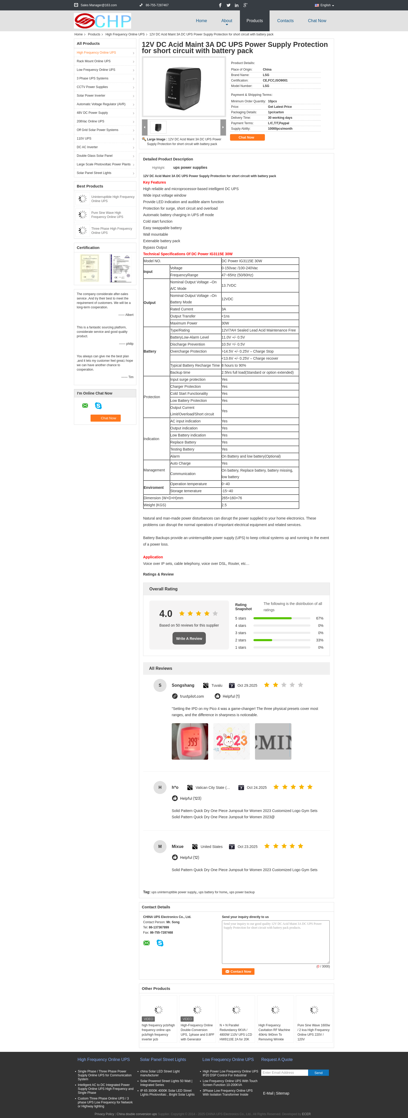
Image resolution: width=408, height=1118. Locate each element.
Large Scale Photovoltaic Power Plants (104, 164)
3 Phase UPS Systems (92, 78)
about (226, 20)
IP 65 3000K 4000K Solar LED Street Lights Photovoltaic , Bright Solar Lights (167, 1092)
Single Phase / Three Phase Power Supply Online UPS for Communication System (105, 1075)
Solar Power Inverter (91, 95)
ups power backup (241, 892)
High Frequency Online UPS (125, 34)
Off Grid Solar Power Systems (97, 130)
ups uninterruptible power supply (173, 892)
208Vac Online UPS (90, 121)
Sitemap (282, 1093)
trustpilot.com (192, 696)
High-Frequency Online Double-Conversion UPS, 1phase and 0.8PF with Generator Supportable (197, 1034)
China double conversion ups (137, 1114)
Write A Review (189, 638)
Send (318, 1073)
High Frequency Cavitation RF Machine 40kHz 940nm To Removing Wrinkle (274, 1032)
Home (201, 20)
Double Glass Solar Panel (94, 156)
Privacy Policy (104, 1114)
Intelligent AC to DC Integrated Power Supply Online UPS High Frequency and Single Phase (105, 1089)
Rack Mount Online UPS (94, 61)
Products (254, 20)
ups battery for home (213, 892)
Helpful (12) (189, 857)
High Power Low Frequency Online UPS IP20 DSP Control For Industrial (230, 1073)
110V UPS (84, 138)
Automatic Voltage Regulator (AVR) (101, 104)
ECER (306, 1114)
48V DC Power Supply (92, 113)
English (327, 5)
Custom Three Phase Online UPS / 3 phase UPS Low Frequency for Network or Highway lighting (105, 1102)
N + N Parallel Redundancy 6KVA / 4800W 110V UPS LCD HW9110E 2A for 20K (236, 1032)
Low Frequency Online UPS (96, 70)
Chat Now (317, 20)
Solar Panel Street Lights (94, 173)
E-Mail (268, 1093)
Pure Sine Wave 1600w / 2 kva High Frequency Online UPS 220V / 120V (313, 1032)
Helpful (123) (190, 798)
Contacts (285, 20)
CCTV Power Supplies (92, 87)
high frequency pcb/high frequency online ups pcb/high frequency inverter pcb (158, 1032)
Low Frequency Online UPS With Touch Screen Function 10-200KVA (230, 1083)
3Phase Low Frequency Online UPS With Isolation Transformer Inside (228, 1092)
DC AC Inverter (87, 147)
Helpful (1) (231, 696)
